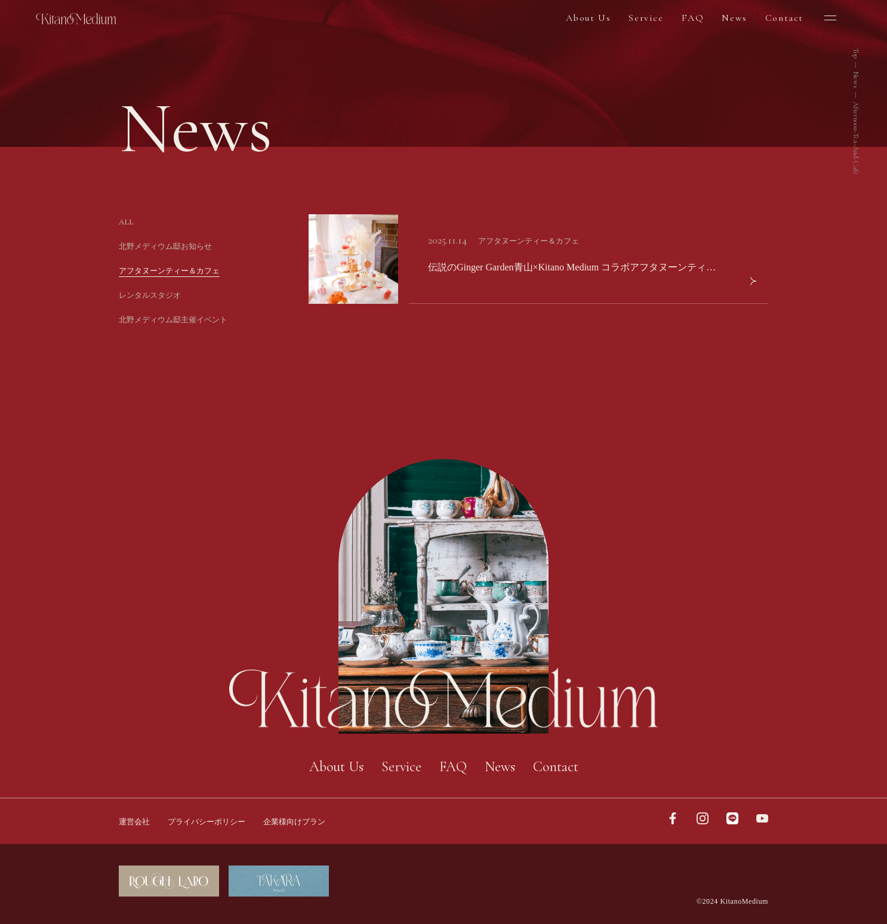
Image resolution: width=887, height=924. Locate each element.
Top (856, 53)
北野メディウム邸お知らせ (165, 246)
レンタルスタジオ (150, 295)
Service (646, 18)
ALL (126, 221)
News (734, 18)
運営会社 (134, 821)
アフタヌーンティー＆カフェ (169, 270)
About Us (588, 18)
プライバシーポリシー (206, 821)
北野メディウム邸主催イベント (173, 319)
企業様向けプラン (294, 821)
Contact (784, 18)
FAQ (693, 18)
